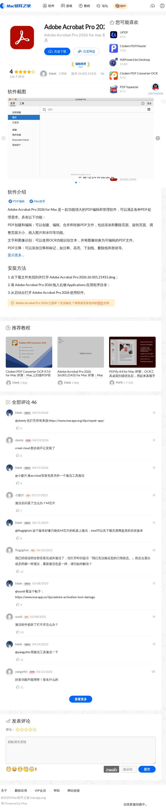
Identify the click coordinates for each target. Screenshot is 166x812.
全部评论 (21, 402)
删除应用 (21, 790)
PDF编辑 (19, 201)
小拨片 (15, 495)
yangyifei (16, 671)
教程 (87, 5)
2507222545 (155, 89)
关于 (4, 790)
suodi (14, 616)
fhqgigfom (17, 550)
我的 (162, 6)
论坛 (105, 5)
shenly (14, 440)
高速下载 (60, 51)
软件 (51, 5)
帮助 (100, 303)
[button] (157, 138)
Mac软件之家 (15, 6)
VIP (123, 6)
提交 (147, 769)
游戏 (69, 5)
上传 (152, 6)
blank (48, 73)
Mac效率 (39, 201)
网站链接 (73, 790)
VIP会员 (40, 790)
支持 (18, 428)
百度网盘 (89, 51)
